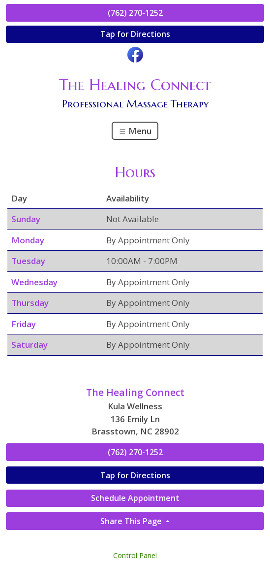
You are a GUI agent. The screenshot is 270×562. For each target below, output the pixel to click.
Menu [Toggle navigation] (135, 130)
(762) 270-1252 (135, 12)
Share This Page (132, 521)
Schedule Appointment (135, 498)
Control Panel (135, 555)
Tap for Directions (135, 34)
